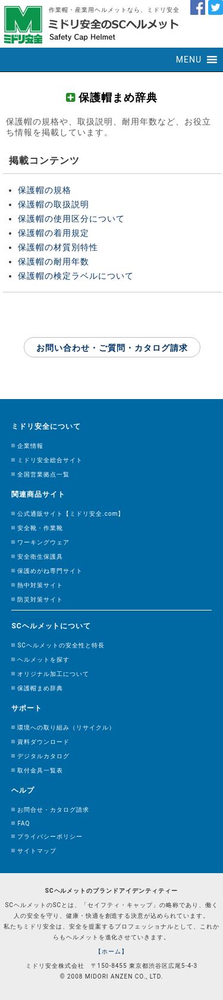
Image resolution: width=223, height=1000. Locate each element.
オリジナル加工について (53, 674)
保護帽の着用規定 (53, 233)
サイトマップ (36, 851)
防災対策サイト (40, 599)
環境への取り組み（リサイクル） (66, 727)
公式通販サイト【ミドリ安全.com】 (70, 513)
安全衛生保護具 (40, 556)
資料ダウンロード (43, 742)
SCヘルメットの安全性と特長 (60, 645)
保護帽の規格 (44, 190)
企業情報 (30, 446)
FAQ (23, 823)
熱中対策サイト (40, 585)
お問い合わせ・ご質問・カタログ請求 (112, 348)
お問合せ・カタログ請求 (53, 809)
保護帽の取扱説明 (53, 204)
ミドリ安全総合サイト (50, 460)
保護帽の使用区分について (71, 218)
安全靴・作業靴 (40, 528)
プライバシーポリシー (50, 836)
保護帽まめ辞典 (40, 688)
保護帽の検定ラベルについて (76, 276)
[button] (189, 59)
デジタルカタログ (43, 756)
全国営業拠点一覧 (43, 474)
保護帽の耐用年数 (53, 261)
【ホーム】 (111, 951)
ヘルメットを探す (43, 659)
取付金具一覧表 (40, 770)
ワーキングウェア (43, 542)
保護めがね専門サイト (50, 571)
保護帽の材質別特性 (58, 247)
